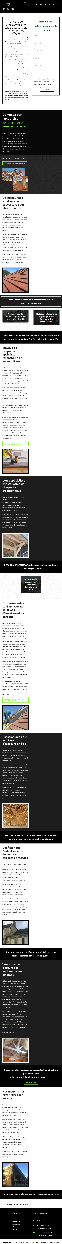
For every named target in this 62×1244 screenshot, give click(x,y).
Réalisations (16, 1224)
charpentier (20, 79)
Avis (13, 1226)
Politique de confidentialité (47, 1242)
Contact (15, 1229)
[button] (31, 1204)
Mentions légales (34, 1242)
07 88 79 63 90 (41, 1220)
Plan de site (56, 1242)
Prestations (16, 1221)
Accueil (14, 1219)
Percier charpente (23, 1242)
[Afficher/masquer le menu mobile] (25, 3)
